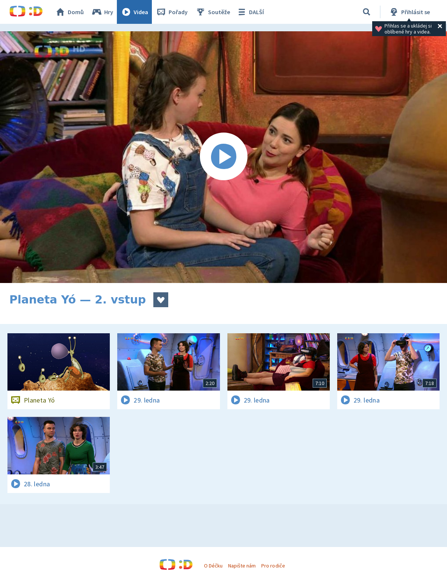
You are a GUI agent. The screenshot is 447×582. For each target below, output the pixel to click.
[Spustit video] (223, 157)
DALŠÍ (250, 12)
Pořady (172, 12)
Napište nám (242, 565)
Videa (134, 12)
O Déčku (213, 565)
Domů (69, 12)
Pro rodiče (273, 565)
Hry (102, 12)
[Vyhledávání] (366, 12)
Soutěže (212, 12)
